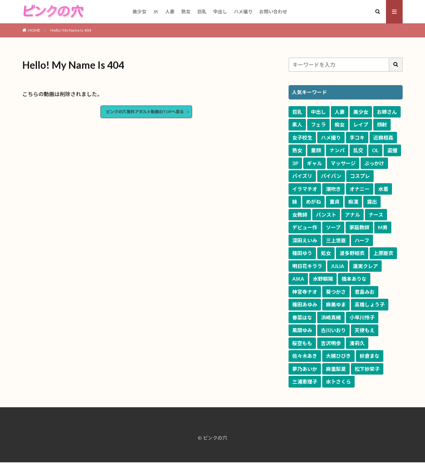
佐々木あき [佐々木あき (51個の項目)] (304, 356)
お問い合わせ (273, 11)
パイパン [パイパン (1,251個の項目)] (331, 176)
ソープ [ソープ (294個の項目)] (333, 227)
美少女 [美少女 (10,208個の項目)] (360, 112)
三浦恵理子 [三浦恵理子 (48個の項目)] (304, 382)
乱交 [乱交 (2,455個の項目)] (358, 150)
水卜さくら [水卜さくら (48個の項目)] (338, 382)
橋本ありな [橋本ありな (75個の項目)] (354, 279)
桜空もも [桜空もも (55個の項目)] (302, 343)
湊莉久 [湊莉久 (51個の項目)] (357, 343)
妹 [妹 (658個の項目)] (294, 202)
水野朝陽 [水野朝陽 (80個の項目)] (323, 279)
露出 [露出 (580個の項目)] (372, 202)
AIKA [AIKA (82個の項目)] (298, 279)
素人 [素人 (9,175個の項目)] (297, 125)
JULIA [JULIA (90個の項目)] (337, 266)
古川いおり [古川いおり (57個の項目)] (333, 330)
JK (155, 11)
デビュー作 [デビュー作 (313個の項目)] (304, 227)
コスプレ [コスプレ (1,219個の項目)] (360, 176)
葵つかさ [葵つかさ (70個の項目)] (336, 292)
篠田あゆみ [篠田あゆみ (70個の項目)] (304, 304)
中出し (220, 11)
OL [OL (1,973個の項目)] (375, 150)
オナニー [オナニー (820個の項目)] (360, 189)
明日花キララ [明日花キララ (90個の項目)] (307, 266)
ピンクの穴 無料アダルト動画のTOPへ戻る (145, 111)
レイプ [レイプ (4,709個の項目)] (360, 125)
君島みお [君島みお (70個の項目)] (365, 292)
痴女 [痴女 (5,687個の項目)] (340, 125)
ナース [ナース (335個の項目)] (376, 215)
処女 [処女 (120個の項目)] (326, 253)
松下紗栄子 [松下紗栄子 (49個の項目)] (367, 369)
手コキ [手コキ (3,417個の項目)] (357, 138)
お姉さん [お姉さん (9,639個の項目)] (387, 112)
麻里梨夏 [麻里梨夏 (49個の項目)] (336, 369)
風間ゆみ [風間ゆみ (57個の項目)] (302, 330)
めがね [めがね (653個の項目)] (313, 202)
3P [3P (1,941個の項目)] (295, 163)
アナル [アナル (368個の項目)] (352, 215)
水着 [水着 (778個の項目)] (383, 189)
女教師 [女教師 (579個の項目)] (299, 215)
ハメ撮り (243, 11)
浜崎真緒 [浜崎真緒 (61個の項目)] (331, 317)
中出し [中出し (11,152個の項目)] (318, 112)
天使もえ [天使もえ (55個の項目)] (365, 330)
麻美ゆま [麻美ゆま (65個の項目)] (336, 304)
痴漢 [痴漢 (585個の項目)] (353, 202)
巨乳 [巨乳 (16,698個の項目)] (297, 112)
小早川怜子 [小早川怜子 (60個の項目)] (362, 317)
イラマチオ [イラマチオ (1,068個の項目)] (304, 189)
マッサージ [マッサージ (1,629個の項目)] (343, 163)
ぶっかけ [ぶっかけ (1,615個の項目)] (374, 163)
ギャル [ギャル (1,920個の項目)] (314, 163)
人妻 (169, 11)
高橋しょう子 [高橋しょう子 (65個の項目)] (370, 304)
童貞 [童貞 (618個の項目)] (335, 202)
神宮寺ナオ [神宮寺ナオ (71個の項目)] (304, 292)
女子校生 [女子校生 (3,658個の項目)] (302, 138)
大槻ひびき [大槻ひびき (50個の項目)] (338, 356)
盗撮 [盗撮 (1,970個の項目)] (392, 150)
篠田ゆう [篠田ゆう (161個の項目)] (302, 253)
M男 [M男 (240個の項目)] (383, 227)
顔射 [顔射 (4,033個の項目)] (382, 125)
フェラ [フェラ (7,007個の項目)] (318, 125)
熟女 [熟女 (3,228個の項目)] (297, 150)
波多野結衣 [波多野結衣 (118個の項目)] (352, 253)
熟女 (185, 11)
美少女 (139, 11)
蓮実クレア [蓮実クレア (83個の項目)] (365, 266)
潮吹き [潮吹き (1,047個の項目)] (333, 189)
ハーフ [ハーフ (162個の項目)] (362, 240)
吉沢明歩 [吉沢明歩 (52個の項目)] (331, 343)
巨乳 (201, 11)
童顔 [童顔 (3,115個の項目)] (316, 150)
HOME (34, 30)
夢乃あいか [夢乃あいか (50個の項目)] (304, 369)
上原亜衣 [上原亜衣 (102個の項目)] (383, 253)
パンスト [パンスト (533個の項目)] (326, 215)
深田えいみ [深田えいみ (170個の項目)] (304, 240)
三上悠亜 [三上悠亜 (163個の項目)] (336, 240)
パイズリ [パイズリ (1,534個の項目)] (302, 176)
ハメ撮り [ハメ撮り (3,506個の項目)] (331, 138)
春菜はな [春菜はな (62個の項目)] (302, 317)
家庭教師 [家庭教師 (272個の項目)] (359, 227)
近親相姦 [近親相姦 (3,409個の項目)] (383, 138)
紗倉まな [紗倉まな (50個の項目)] (370, 356)
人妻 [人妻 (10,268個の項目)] (340, 112)
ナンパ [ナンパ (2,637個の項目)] (337, 150)
